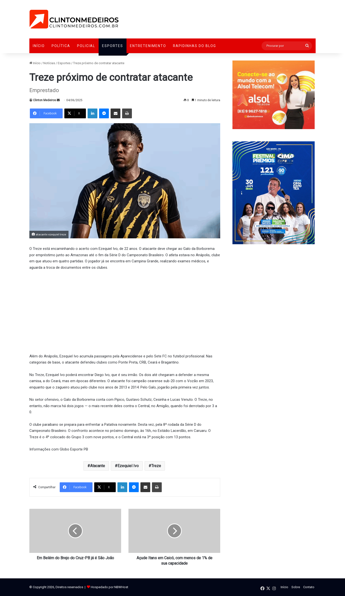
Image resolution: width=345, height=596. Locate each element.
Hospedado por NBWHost (109, 587)
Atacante (97, 465)
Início (39, 46)
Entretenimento (148, 46)
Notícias (49, 63)
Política (61, 46)
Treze (156, 465)
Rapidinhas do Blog (194, 46)
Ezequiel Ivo (128, 465)
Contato (308, 587)
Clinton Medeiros (44, 100)
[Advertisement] (124, 311)
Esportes (112, 46)
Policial (86, 46)
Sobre (295, 587)
